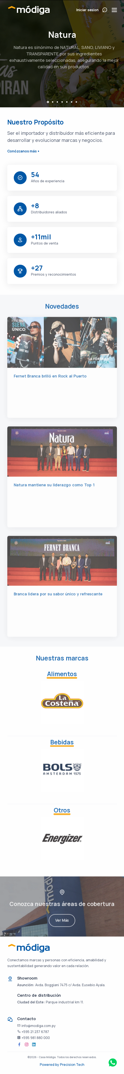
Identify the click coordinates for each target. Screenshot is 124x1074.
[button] (48, 102)
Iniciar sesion (87, 10)
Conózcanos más (22, 151)
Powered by (50, 1064)
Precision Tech (72, 1064)
